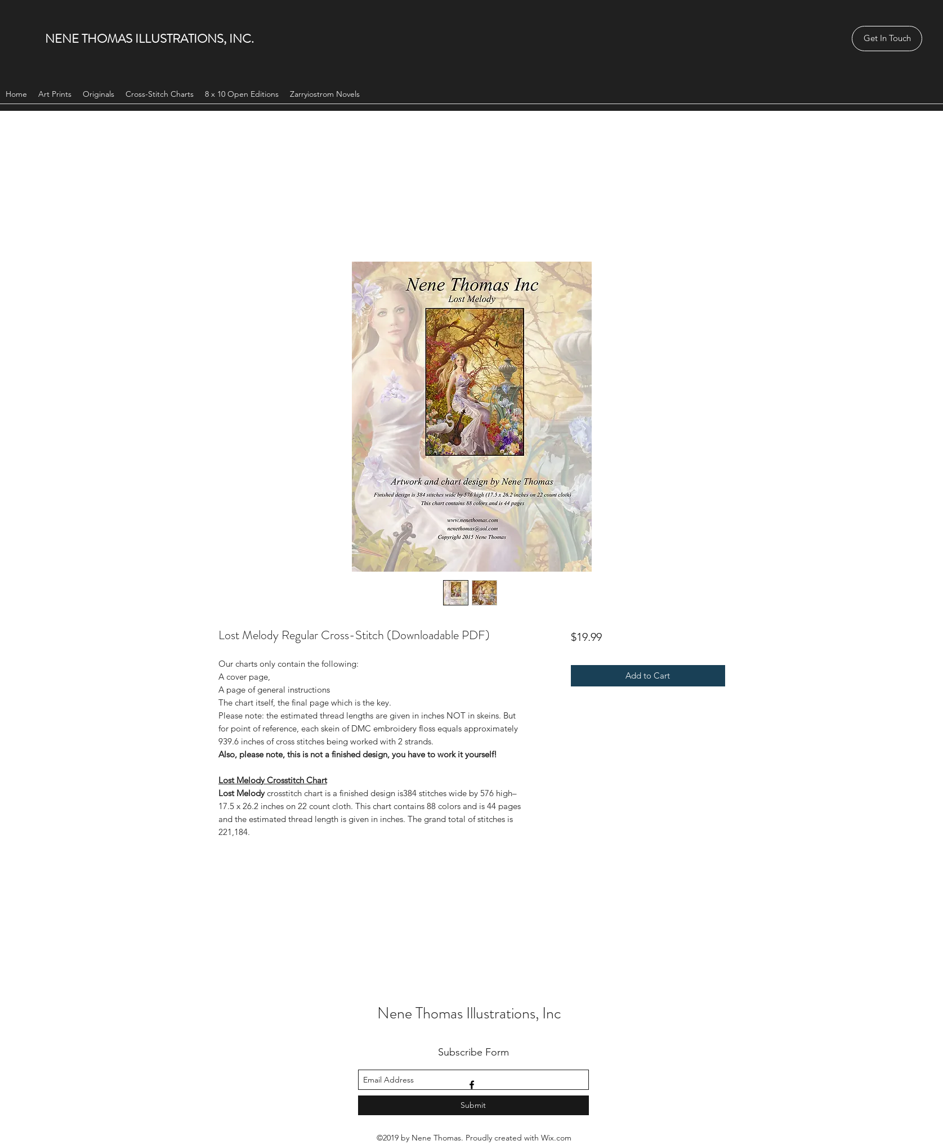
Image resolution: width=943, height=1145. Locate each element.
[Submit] (473, 1105)
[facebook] (471, 1084)
